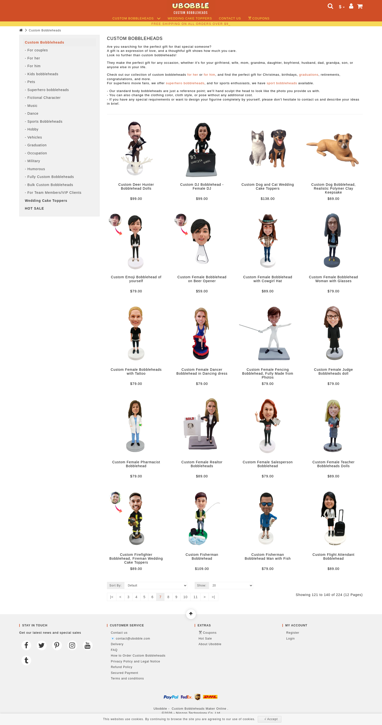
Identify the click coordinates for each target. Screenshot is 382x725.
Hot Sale (205, 638)
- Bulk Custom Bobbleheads (49, 185)
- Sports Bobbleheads (44, 121)
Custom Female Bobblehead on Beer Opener (201, 279)
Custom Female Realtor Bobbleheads (202, 464)
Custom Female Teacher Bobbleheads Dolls (333, 464)
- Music (31, 106)
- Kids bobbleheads (41, 74)
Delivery (117, 644)
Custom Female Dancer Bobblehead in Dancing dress (202, 371)
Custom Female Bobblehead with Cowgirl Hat (267, 279)
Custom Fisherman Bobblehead (202, 556)
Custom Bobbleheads (137, 18)
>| (213, 597)
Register (292, 632)
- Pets (30, 82)
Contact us (230, 18)
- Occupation (36, 153)
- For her (32, 58)
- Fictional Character (43, 98)
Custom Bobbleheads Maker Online (199, 708)
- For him (33, 66)
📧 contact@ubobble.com (130, 638)
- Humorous (35, 169)
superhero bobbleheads (185, 83)
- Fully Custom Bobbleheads (49, 177)
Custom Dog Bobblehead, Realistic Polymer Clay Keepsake (333, 188)
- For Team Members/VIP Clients (53, 193)
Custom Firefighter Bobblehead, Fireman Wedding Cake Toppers (136, 558)
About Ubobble (210, 644)
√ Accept (271, 719)
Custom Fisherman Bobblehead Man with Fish (268, 556)
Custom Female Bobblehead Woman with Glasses (333, 279)
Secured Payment (124, 673)
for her (192, 74)
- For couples (36, 50)
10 (185, 597)
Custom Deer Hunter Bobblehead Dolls (136, 186)
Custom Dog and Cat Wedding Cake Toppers (267, 186)
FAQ (114, 650)
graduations (309, 74)
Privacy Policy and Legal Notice (135, 661)
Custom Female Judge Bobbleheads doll (333, 371)
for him (209, 74)
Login (290, 638)
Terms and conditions (127, 678)
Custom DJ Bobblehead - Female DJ (202, 186)
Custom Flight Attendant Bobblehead (333, 556)
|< (112, 597)
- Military (32, 161)
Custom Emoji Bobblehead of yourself (136, 279)
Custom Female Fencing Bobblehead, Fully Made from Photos (267, 373)
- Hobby (31, 129)
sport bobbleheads (282, 83)
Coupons (261, 18)
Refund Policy (122, 667)
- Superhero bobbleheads (47, 90)
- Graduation (36, 145)
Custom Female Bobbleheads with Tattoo (136, 371)
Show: (201, 585)
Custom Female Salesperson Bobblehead (268, 464)
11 (195, 597)
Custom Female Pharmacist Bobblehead (136, 464)
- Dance (31, 113)
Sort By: (115, 585)
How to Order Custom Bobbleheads (138, 655)
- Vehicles (33, 137)
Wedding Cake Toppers (190, 18)
